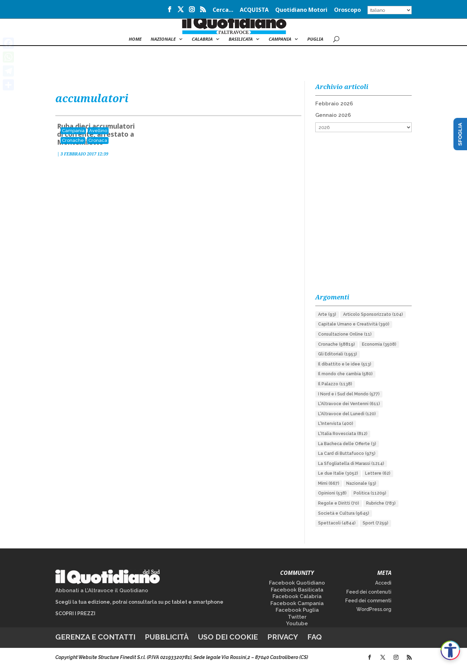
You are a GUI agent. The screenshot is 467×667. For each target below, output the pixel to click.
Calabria (202, 39)
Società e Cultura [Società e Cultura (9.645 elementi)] (343, 513)
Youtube (297, 623)
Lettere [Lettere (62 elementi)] (377, 473)
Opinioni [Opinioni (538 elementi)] (332, 493)
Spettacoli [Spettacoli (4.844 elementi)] (337, 523)
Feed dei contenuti (368, 592)
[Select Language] (389, 10)
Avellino (98, 130)
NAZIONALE (163, 39)
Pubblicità (167, 637)
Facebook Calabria (297, 596)
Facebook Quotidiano (297, 583)
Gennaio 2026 (333, 115)
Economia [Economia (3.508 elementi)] (379, 344)
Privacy (282, 637)
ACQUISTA (254, 10)
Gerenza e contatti (95, 637)
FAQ (314, 637)
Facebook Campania (297, 603)
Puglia (315, 39)
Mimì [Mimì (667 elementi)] (328, 483)
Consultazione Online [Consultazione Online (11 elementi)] (345, 334)
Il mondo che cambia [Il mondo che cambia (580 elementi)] (345, 373)
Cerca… (223, 10)
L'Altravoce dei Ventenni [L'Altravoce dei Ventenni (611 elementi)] (349, 403)
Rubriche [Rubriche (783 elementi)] (381, 503)
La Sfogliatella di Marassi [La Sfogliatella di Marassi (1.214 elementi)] (351, 463)
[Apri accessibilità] (450, 650)
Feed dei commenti (368, 600)
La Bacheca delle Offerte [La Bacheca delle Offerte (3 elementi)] (347, 443)
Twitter (297, 617)
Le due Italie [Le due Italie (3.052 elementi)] (338, 473)
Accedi (383, 583)
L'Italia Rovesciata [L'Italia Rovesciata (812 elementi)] (342, 433)
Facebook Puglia (297, 610)
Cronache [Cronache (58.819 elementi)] (336, 344)
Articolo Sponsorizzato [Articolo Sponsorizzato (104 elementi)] (373, 314)
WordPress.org (373, 609)
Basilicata (241, 39)
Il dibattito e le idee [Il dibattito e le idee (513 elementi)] (344, 364)
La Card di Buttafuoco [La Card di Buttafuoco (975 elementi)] (346, 453)
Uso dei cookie (228, 637)
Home (135, 39)
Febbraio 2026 (334, 104)
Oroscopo (347, 10)
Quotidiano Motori (301, 10)
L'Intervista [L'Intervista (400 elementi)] (335, 423)
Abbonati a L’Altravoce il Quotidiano (101, 590)
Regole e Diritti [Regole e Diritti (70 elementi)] (338, 503)
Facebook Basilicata (297, 590)
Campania (280, 39)
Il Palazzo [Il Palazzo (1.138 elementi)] (335, 383)
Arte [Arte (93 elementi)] (327, 314)
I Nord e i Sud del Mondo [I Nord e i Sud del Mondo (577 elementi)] (349, 394)
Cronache (73, 140)
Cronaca (97, 140)
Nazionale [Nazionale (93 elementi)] (361, 483)
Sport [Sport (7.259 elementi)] (375, 523)
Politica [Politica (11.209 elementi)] (370, 493)
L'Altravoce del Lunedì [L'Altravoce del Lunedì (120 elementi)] (347, 413)
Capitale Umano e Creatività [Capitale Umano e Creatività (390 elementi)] (353, 324)
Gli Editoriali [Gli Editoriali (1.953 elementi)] (337, 354)
